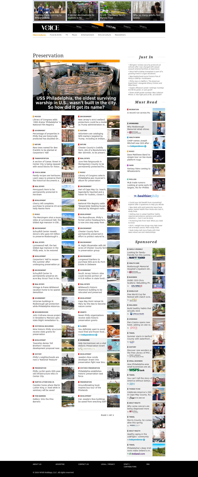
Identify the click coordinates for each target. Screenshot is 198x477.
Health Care (134, 263)
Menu (37, 28)
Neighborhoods (41, 312)
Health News (134, 137)
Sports (143, 27)
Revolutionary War (54, 61)
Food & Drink (55, 34)
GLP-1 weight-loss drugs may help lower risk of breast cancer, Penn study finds (145, 226)
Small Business (136, 361)
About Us (37, 464)
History (40, 61)
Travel (132, 333)
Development (40, 200)
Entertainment (87, 34)
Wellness (133, 305)
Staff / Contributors (130, 465)
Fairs (131, 165)
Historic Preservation (90, 368)
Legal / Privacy (108, 464)
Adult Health (134, 403)
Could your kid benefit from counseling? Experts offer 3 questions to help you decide (146, 203)
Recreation (134, 109)
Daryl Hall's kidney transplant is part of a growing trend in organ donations (145, 72)
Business (133, 277)
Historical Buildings (44, 326)
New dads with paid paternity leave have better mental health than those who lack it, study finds (146, 209)
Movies (38, 116)
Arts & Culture (104, 34)
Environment (86, 116)
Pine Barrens (40, 396)
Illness (83, 326)
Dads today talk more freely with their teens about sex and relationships (144, 231)
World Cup (133, 291)
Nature (38, 144)
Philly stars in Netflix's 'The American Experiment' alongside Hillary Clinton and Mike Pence (145, 83)
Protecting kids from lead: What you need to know (145, 221)
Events (127, 27)
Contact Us (83, 464)
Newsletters (120, 34)
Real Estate (85, 158)
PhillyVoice (50, 27)
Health (95, 27)
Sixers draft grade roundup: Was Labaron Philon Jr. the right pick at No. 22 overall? (145, 93)
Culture (111, 26)
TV (67, 34)
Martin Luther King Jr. (44, 382)
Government (40, 130)
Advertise (60, 464)
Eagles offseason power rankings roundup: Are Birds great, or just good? (146, 88)
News (78, 27)
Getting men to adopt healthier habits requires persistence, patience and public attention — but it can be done (145, 216)
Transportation (42, 158)
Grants (83, 312)
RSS (148, 464)
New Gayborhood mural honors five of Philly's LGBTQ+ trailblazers (144, 77)
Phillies (132, 179)
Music (74, 34)
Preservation (40, 368)
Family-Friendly (136, 249)
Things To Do (134, 389)
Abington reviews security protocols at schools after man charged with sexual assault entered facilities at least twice (144, 67)
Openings (133, 319)
